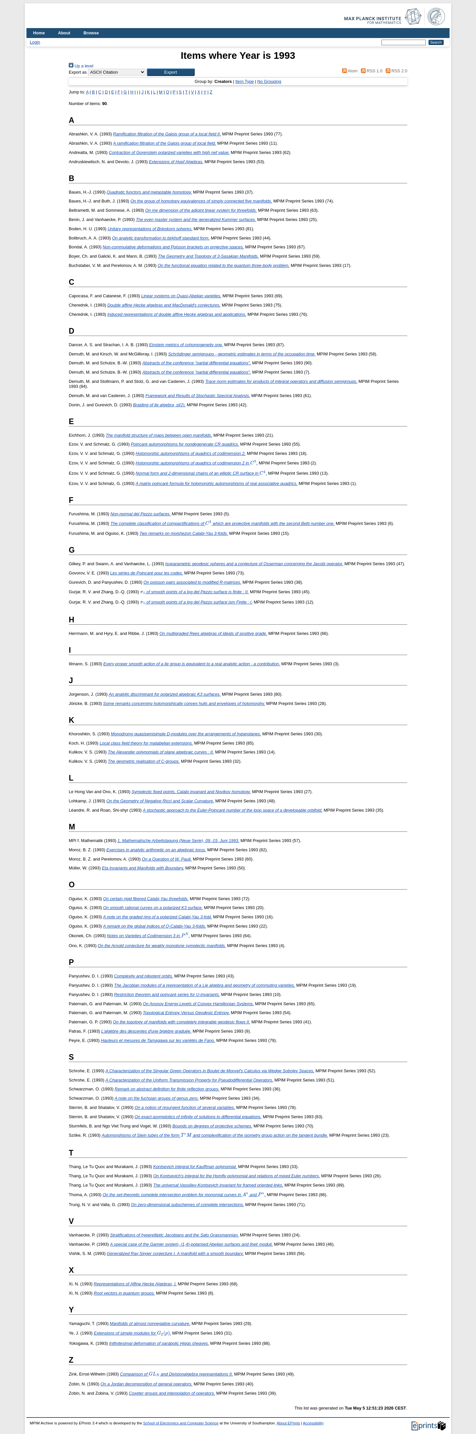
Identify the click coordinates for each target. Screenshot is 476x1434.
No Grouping (269, 81)
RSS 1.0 (370, 70)
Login (35, 42)
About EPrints (288, 1423)
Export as (78, 72)
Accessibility (313, 1423)
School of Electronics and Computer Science (180, 1423)
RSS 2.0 (395, 70)
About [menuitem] (64, 32)
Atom (349, 70)
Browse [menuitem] (91, 32)
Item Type (244, 81)
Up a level (81, 65)
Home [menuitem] (39, 32)
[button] (171, 72)
